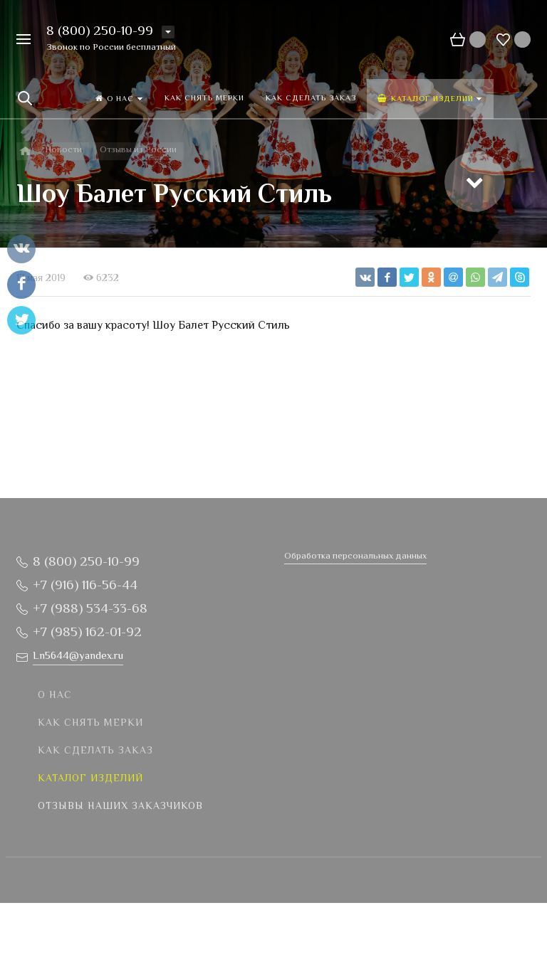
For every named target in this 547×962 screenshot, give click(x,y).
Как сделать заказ (95, 751)
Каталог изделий (90, 779)
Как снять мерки (90, 723)
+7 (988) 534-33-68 (90, 609)
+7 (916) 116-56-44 (85, 586)
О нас (55, 696)
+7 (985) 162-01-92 (87, 633)
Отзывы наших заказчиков (120, 807)
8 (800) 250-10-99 (99, 31)
